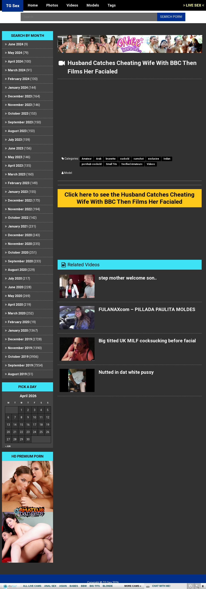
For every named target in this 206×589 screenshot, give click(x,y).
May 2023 (15, 157)
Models (93, 5)
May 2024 (15, 53)
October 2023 (18, 113)
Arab (98, 158)
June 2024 (15, 44)
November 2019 (20, 348)
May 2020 (15, 296)
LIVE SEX (193, 5)
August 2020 (17, 270)
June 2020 (15, 287)
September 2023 (20, 122)
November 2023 (20, 105)
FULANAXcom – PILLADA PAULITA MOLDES (147, 309)
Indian (166, 158)
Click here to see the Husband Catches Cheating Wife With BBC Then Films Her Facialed (129, 198)
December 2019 (20, 339)
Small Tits (111, 164)
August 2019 (17, 374)
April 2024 (15, 61)
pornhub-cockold (92, 164)
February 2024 (18, 79)
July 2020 (15, 278)
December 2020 (20, 235)
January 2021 (18, 226)
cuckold (124, 158)
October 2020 (18, 252)
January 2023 (18, 192)
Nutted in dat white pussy (126, 372)
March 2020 (16, 313)
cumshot (138, 158)
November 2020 (20, 244)
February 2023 (18, 183)
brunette (111, 158)
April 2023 (15, 165)
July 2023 (15, 140)
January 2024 (18, 87)
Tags (111, 5)
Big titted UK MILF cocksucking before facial (147, 341)
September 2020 (20, 261)
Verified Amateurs (131, 164)
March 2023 (16, 174)
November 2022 (20, 209)
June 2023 (15, 148)
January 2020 (18, 330)
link (202, 527)
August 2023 (17, 131)
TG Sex (12, 5)
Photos (52, 5)
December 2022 (20, 200)
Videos (72, 5)
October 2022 (18, 218)
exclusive (153, 158)
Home (33, 5)
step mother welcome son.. (128, 278)
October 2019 (18, 357)
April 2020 (15, 304)
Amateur (87, 158)
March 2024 (16, 70)
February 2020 (18, 322)
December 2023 (20, 96)
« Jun (8, 446)
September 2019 (20, 365)
